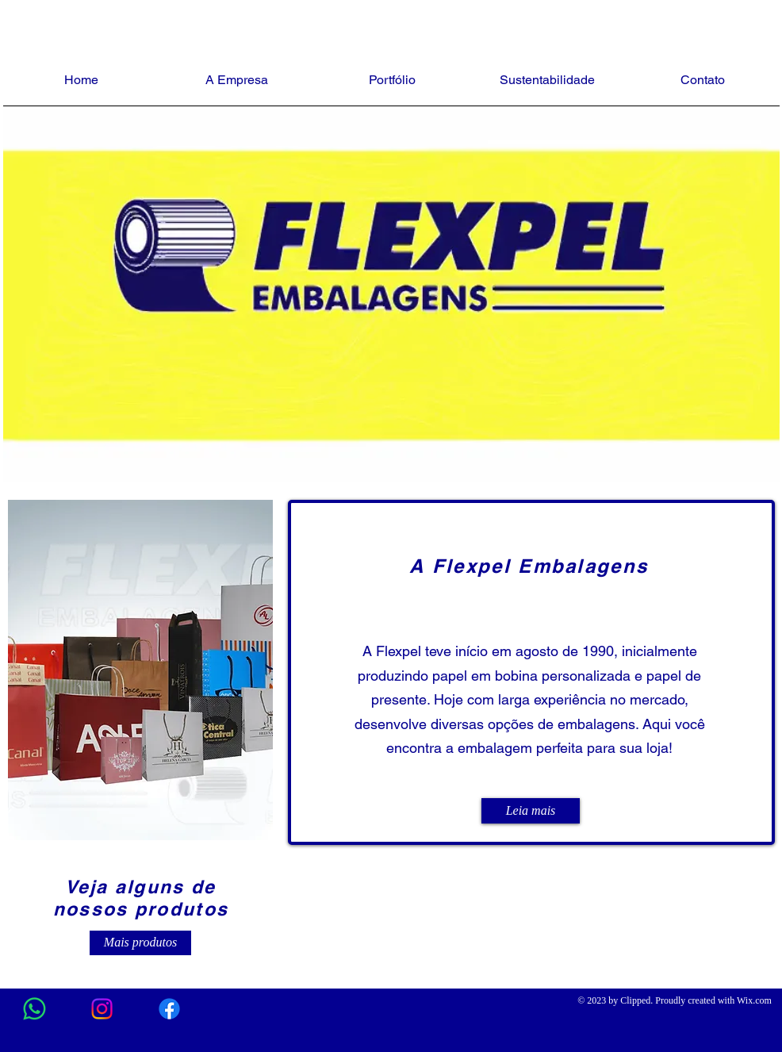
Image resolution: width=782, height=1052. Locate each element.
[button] (140, 670)
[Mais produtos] (140, 943)
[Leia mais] (530, 811)
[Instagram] (102, 1009)
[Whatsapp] (34, 1009)
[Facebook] (169, 1009)
